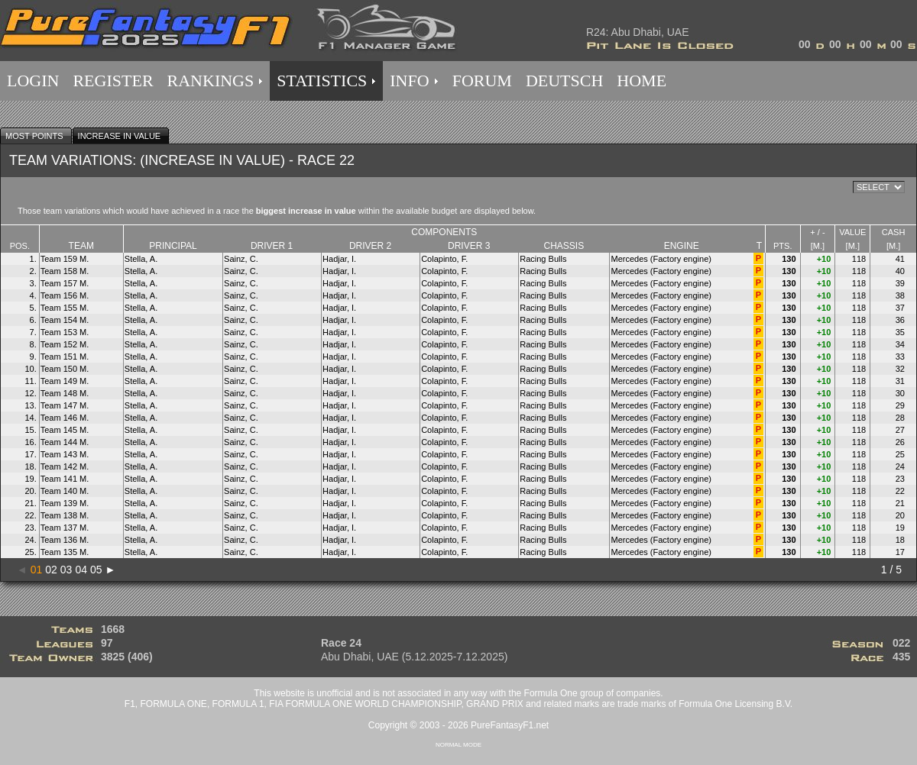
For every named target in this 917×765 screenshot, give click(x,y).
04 (81, 569)
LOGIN (33, 80)
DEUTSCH (564, 80)
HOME (641, 80)
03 (66, 569)
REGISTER (113, 80)
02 (51, 569)
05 (96, 569)
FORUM (482, 80)
